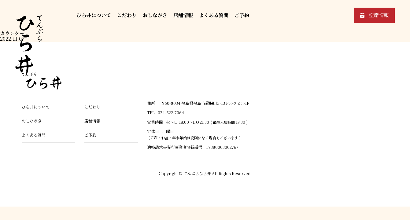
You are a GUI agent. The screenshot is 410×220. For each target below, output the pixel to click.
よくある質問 (213, 15)
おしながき (155, 15)
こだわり (127, 15)
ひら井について (94, 15)
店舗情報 (183, 15)
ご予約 (242, 15)
